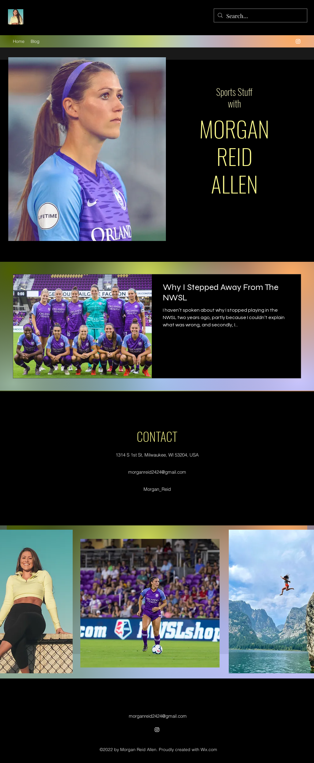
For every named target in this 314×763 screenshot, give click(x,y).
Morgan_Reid (157, 489)
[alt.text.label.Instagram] (298, 41)
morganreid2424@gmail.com (157, 472)
